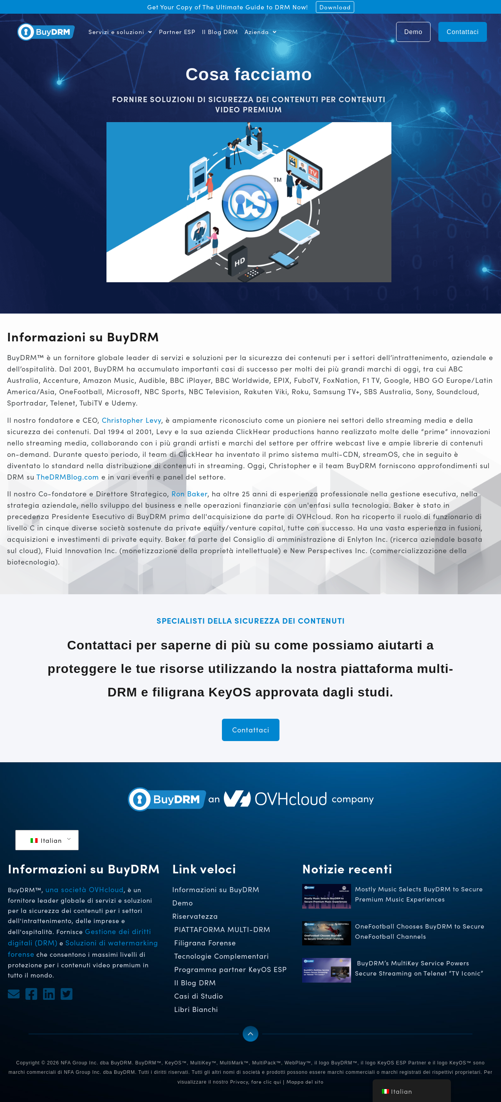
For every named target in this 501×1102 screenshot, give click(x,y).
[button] (249, 202)
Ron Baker (189, 493)
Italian (46, 840)
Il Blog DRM (220, 32)
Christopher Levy (131, 420)
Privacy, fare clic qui (255, 1082)
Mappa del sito (305, 1082)
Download (335, 7)
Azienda (261, 32)
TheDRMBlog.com (67, 477)
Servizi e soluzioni (120, 32)
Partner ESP (177, 32)
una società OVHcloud (84, 889)
